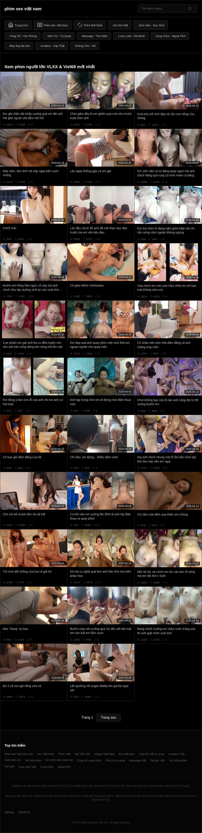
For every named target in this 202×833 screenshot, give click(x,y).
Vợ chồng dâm (178, 760)
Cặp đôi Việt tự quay (151, 754)
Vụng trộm (47, 766)
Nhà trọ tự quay (115, 760)
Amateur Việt (177, 754)
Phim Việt (64, 754)
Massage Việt (137, 760)
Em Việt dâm (127, 754)
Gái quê (9, 766)
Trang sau (108, 717)
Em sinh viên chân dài (59, 760)
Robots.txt (24, 812)
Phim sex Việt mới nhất (18, 754)
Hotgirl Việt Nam (104, 754)
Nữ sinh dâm (33, 760)
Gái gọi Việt (157, 760)
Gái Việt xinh (82, 754)
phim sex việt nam (23, 8)
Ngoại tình (64, 766)
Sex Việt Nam (45, 754)
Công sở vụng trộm (89, 760)
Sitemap (9, 812)
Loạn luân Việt (27, 766)
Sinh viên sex (12, 760)
